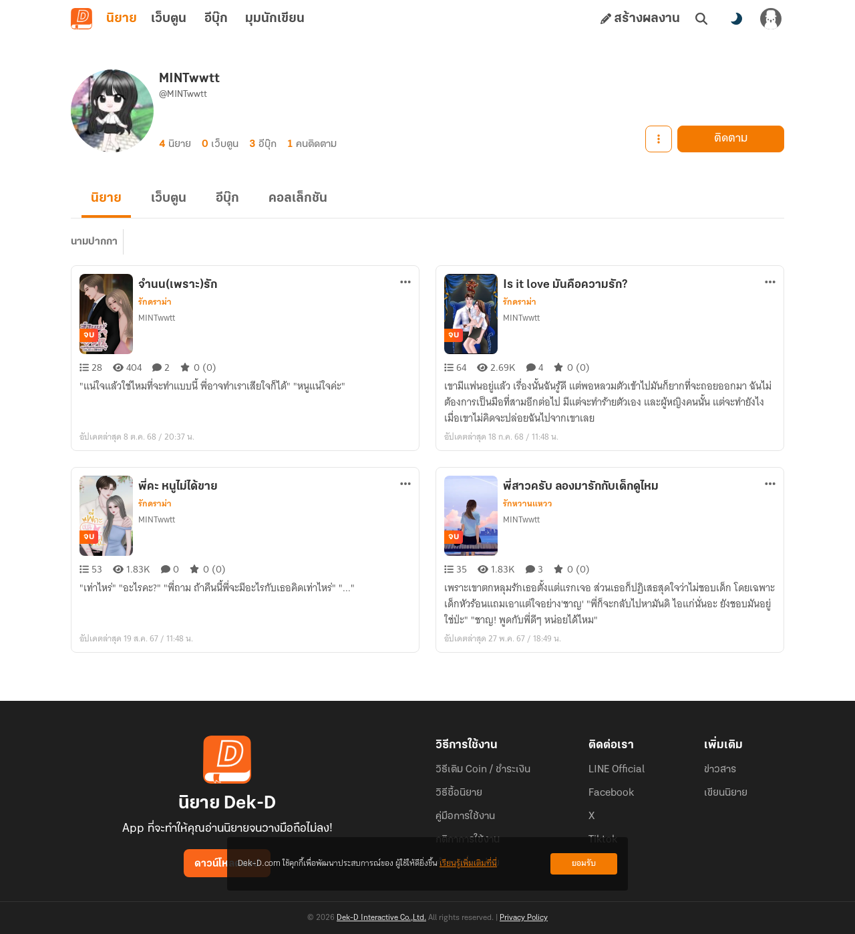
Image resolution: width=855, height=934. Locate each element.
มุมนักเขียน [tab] (275, 18)
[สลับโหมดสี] (736, 18)
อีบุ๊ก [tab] (216, 18)
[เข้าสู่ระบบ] (770, 18)
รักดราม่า (155, 302)
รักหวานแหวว (527, 503)
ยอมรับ (584, 863)
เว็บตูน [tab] (168, 18)
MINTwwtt (156, 317)
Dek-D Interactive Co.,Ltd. (381, 918)
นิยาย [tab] (121, 18)
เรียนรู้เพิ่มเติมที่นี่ (468, 863)
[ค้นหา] (701, 18)
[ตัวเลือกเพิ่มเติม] (405, 282)
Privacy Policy (524, 918)
